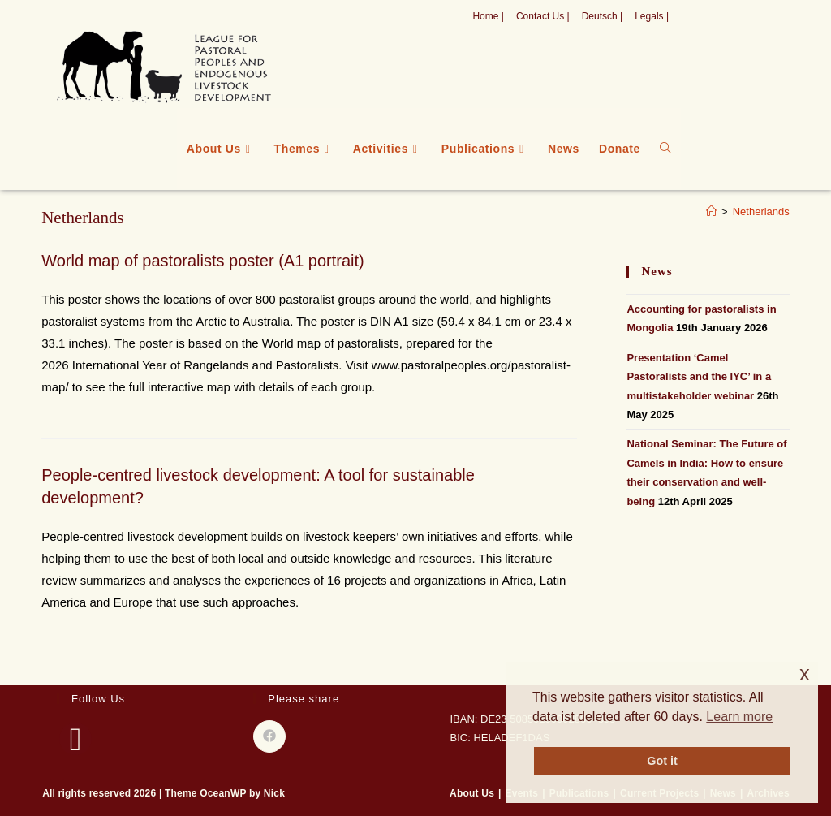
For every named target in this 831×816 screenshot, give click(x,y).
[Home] (711, 211)
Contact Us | (543, 16)
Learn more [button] (739, 716)
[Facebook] (75, 739)
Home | (487, 16)
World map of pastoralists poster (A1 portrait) (202, 261)
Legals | (652, 16)
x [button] (804, 673)
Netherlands (761, 211)
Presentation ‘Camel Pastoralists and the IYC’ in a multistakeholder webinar (698, 377)
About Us (472, 793)
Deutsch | (602, 16)
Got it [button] (662, 760)
